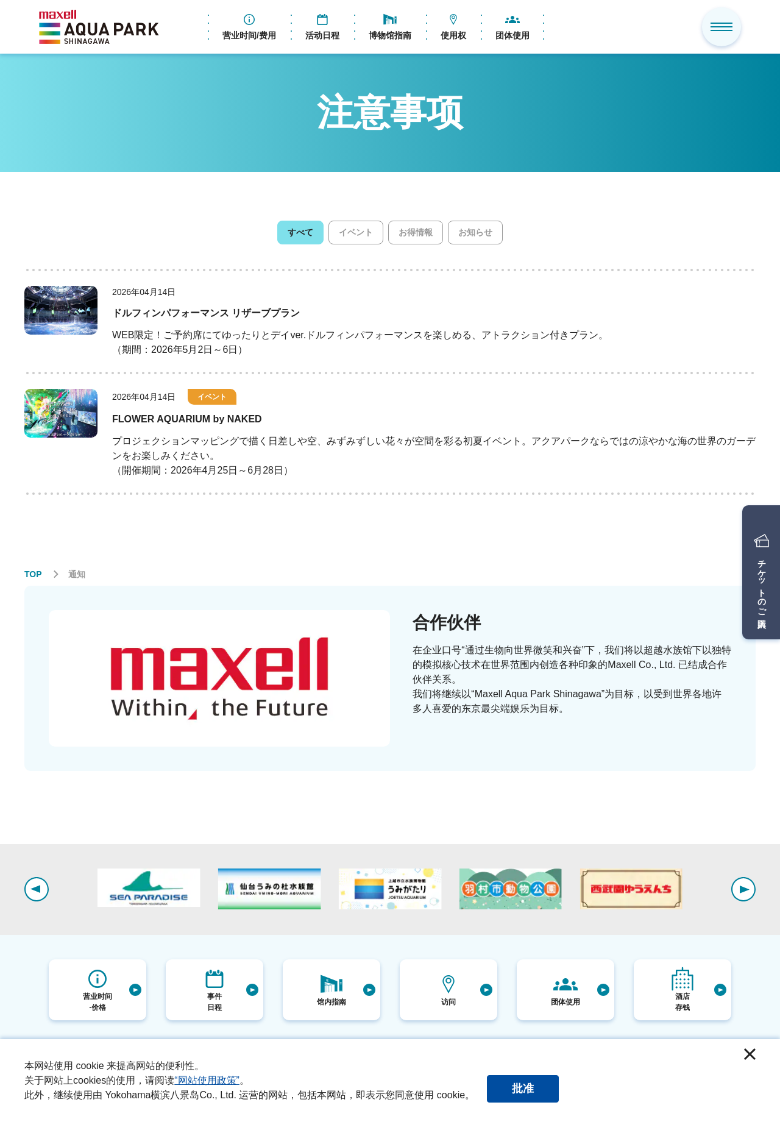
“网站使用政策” (206, 1080)
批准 (523, 1088)
